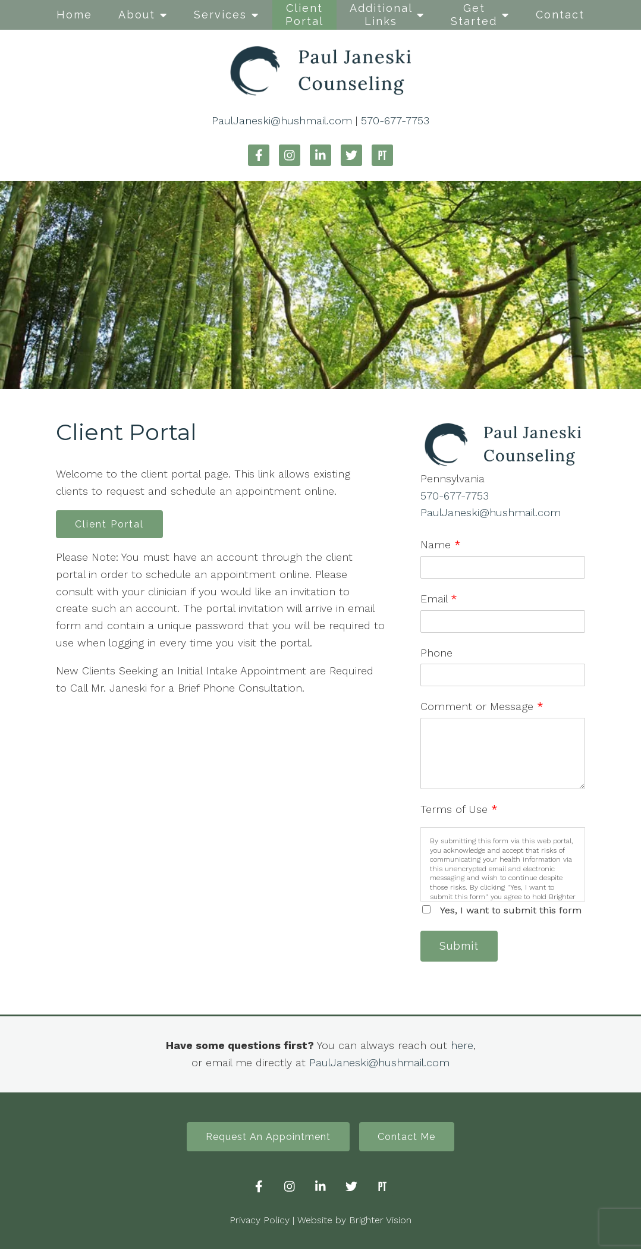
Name (440, 544)
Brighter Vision (380, 1224)
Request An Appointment (265, 1139)
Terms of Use (459, 809)
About (136, 14)
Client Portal (304, 14)
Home (74, 14)
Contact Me (410, 1139)
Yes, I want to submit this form (511, 910)
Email (438, 598)
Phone (436, 652)
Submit (462, 947)
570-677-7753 (395, 120)
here (462, 1047)
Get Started (474, 14)
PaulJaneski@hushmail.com (282, 120)
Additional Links (381, 14)
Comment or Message (481, 706)
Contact (560, 14)
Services (220, 14)
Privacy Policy (260, 1224)
